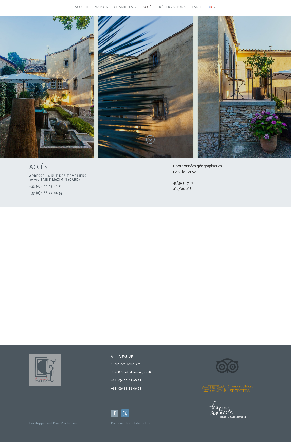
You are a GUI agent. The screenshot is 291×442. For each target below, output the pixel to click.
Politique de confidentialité (130, 423)
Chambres (123, 7)
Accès (148, 7)
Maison (102, 7)
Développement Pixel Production (53, 423)
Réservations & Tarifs (181, 7)
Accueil (82, 7)
